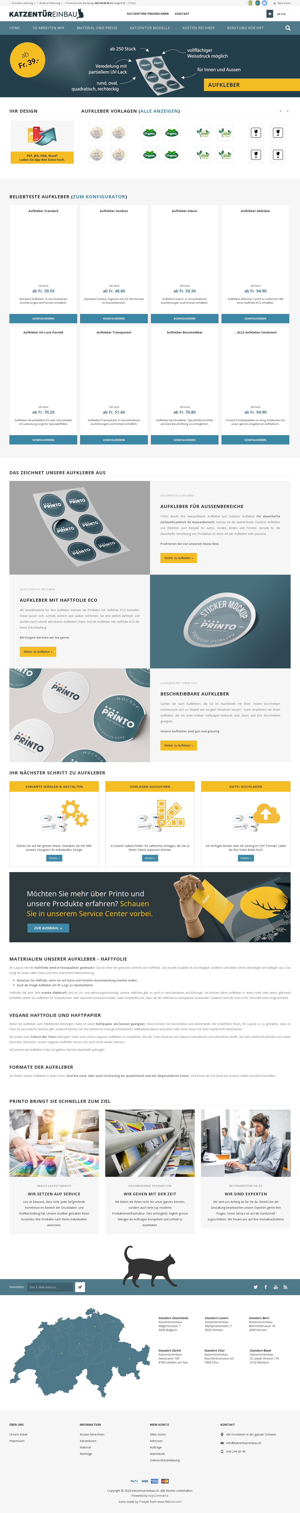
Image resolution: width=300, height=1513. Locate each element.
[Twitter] (255, 1287)
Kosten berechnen (92, 1434)
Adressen (156, 1441)
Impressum (17, 1441)
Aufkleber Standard (43, 211)
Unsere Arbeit (18, 1434)
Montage (86, 1454)
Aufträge (156, 1447)
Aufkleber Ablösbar (255, 211)
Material (85, 1447)
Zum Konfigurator (99, 196)
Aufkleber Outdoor (114, 211)
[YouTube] (275, 1287)
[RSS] (285, 1287)
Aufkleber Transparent (114, 332)
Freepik (144, 1502)
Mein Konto (284, 3)
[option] (106, 143)
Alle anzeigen (159, 111)
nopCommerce (158, 1496)
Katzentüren (88, 1441)
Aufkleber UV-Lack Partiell (43, 332)
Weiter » (54, 858)
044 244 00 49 (102, 3)
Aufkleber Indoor (184, 211)
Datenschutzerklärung (165, 1460)
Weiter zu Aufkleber (177, 558)
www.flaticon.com (169, 1502)
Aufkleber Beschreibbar (184, 332)
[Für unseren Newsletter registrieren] (50, 1287)
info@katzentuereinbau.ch (243, 1443)
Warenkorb (157, 1454)
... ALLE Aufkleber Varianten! (255, 332)
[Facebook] (265, 1287)
